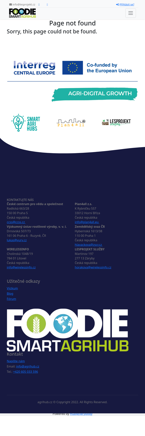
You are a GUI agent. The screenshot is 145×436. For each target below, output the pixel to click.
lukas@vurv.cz (17, 240)
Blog (10, 293)
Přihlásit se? (125, 4)
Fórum (11, 299)
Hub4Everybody (81, 414)
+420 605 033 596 (25, 372)
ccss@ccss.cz (16, 222)
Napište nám (16, 361)
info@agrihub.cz (27, 366)
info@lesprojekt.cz (22, 4)
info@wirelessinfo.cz (21, 267)
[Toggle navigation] (130, 13)
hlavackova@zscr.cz (89, 245)
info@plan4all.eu (87, 222)
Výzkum (12, 288)
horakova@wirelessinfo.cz (93, 267)
